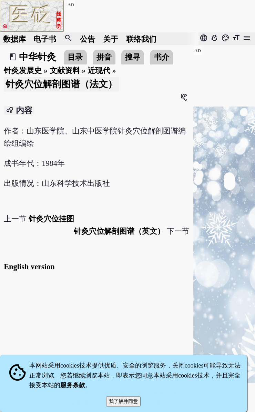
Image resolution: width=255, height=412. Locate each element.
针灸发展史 (23, 70)
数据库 (14, 38)
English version (29, 266)
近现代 (99, 70)
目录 (75, 57)
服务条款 (72, 385)
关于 (110, 38)
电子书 (44, 38)
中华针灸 (37, 57)
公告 (87, 38)
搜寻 (132, 57)
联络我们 (141, 38)
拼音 (104, 57)
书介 (161, 57)
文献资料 (65, 70)
